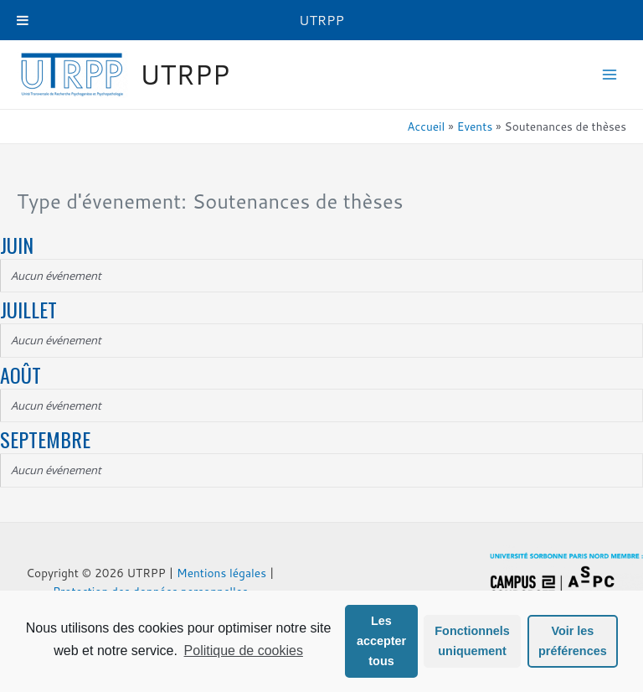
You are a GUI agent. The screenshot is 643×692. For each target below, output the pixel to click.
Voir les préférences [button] (572, 641)
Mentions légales (221, 573)
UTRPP (185, 74)
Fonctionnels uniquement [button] (472, 641)
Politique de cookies (243, 650)
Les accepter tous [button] (381, 641)
